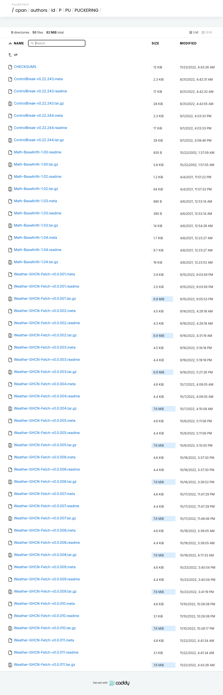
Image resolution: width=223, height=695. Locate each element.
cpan (21, 10)
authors (38, 10)
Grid (206, 32)
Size (155, 43)
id (53, 10)
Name (19, 43)
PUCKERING (86, 10)
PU (68, 10)
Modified (188, 43)
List (193, 32)
